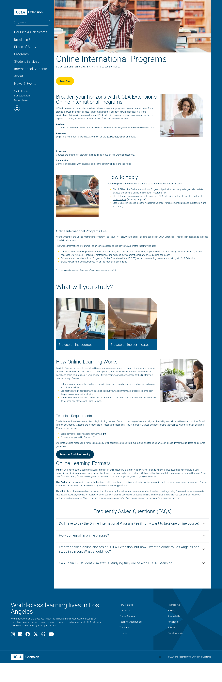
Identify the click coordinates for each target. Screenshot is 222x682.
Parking (171, 629)
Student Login (21, 91)
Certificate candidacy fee (128, 211)
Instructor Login (22, 95)
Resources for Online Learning (81, 466)
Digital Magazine (176, 651)
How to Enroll (126, 623)
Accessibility (174, 634)
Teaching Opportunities (131, 640)
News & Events (25, 84)
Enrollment (22, 39)
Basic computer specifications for (89, 445)
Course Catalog (127, 634)
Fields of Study (25, 47)
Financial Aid (174, 623)
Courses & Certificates (30, 32)
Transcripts (125, 646)
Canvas (75, 379)
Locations (124, 651)
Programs (21, 54)
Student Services (26, 62)
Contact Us (125, 629)
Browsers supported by (84, 449)
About (18, 76)
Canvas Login (21, 100)
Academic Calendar (157, 215)
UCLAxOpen (84, 270)
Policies (171, 646)
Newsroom (173, 640)
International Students (30, 69)
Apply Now (71, 84)
